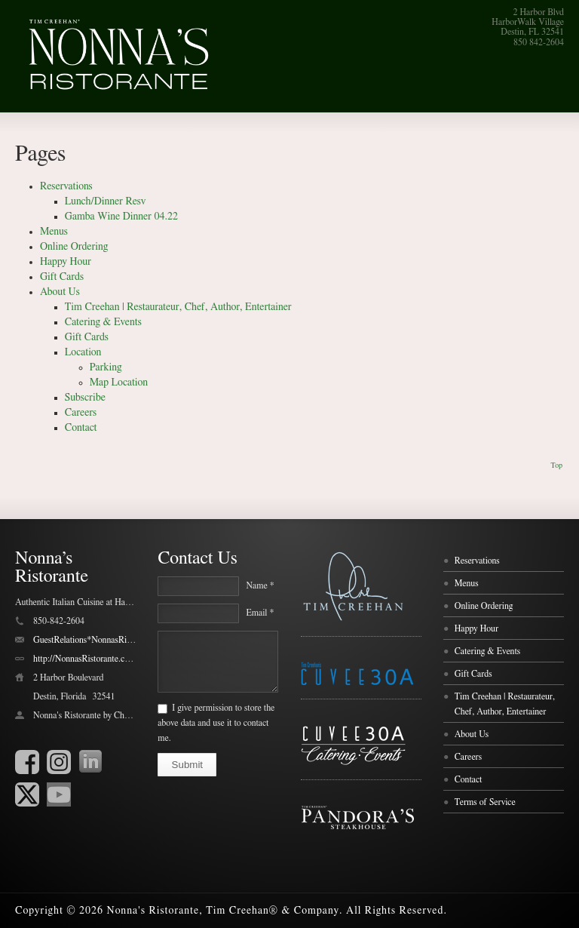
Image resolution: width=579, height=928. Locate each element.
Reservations (66, 186)
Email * (260, 612)
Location (83, 352)
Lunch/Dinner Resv (105, 201)
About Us (60, 292)
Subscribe (85, 397)
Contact (81, 428)
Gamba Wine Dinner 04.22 (121, 216)
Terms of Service (485, 802)
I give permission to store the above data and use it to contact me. (216, 722)
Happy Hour (65, 262)
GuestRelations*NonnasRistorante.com (103, 639)
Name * (260, 585)
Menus (54, 231)
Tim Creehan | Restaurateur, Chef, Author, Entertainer (178, 307)
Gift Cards (62, 277)
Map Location (119, 382)
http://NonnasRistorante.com (84, 658)
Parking (106, 367)
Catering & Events (103, 322)
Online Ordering (74, 246)
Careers (80, 412)
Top (556, 465)
